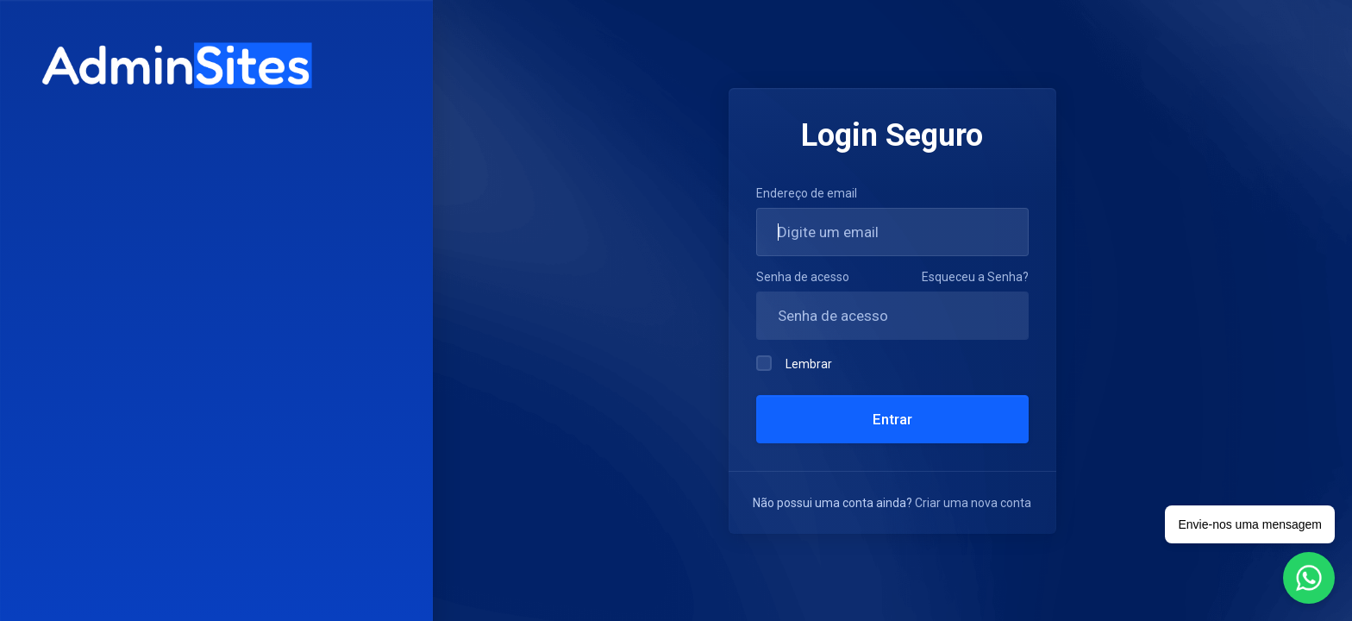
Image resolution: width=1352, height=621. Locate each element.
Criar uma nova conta (973, 503)
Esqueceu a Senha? (975, 277)
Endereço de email (806, 193)
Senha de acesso (802, 277)
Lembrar (794, 363)
